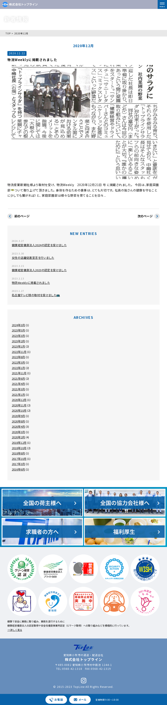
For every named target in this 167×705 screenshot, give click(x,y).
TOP (8, 33)
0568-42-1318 (72, 668)
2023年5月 (18, 330)
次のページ (148, 216)
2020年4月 (18, 426)
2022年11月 (19, 352)
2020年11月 (19, 405)
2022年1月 (18, 368)
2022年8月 (18, 357)
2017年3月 (18, 464)
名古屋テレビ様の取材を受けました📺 (36, 295)
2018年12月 (19, 443)
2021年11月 (19, 373)
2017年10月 (19, 459)
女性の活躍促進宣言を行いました (33, 258)
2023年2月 (18, 341)
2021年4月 (18, 384)
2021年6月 (18, 378)
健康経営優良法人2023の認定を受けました (39, 270)
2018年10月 (19, 448)
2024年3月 (18, 325)
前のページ (18, 216)
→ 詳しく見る (14, 630)
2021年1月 (18, 394)
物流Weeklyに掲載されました (31, 283)
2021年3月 (18, 389)
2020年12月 (19, 400)
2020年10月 (19, 410)
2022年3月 (18, 362)
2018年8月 (18, 453)
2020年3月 (18, 432)
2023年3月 (18, 336)
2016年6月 (18, 469)
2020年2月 (18, 437)
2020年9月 (18, 416)
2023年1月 (18, 346)
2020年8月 (18, 421)
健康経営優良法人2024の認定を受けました (39, 245)
